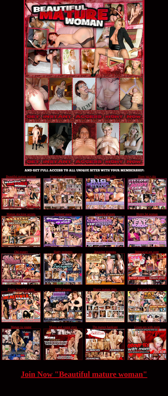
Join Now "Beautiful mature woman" (84, 374)
